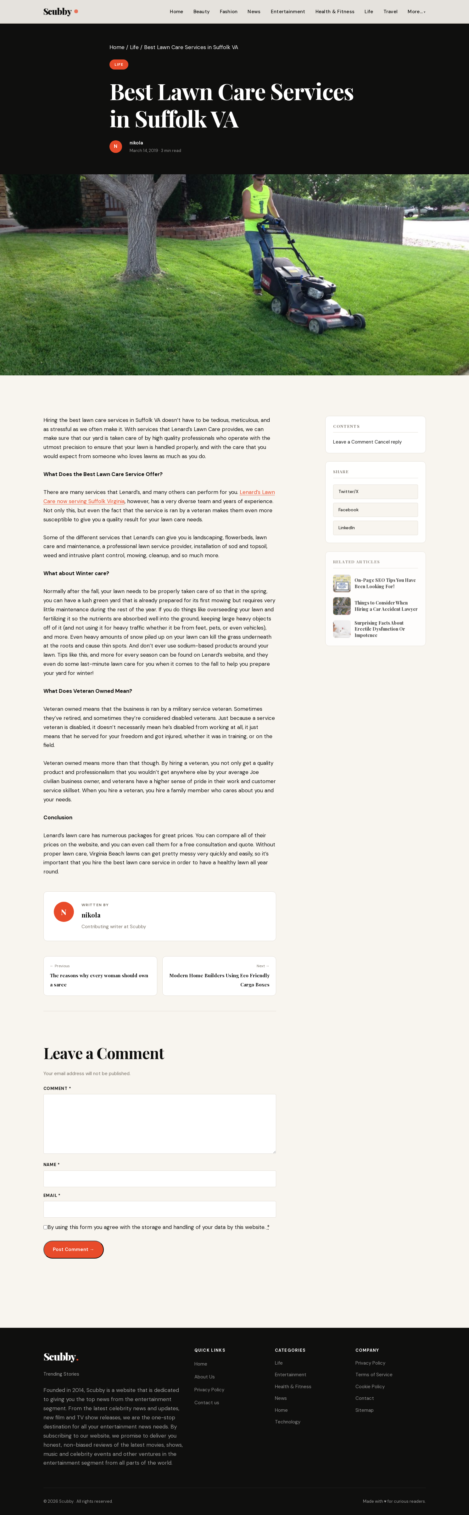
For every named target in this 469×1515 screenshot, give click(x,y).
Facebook (348, 514)
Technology (287, 1422)
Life (369, 11)
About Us (204, 1377)
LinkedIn (346, 532)
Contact (364, 1398)
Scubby (60, 11)
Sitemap (364, 1410)
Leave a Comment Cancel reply (367, 444)
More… (415, 11)
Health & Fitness (335, 11)
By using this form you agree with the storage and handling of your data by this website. (158, 1227)
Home (176, 11)
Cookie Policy (370, 1386)
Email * (52, 1195)
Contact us (206, 1403)
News (254, 11)
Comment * (57, 1088)
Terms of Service (374, 1375)
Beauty (201, 11)
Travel (390, 11)
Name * (51, 1164)
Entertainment (288, 11)
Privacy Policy (209, 1390)
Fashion (228, 11)
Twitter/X (348, 495)
